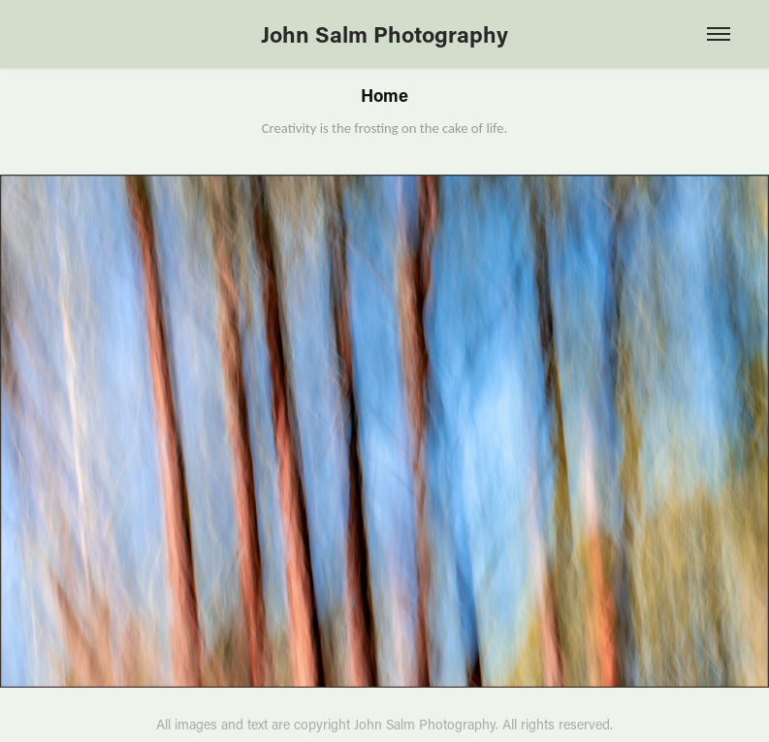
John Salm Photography (384, 33)
